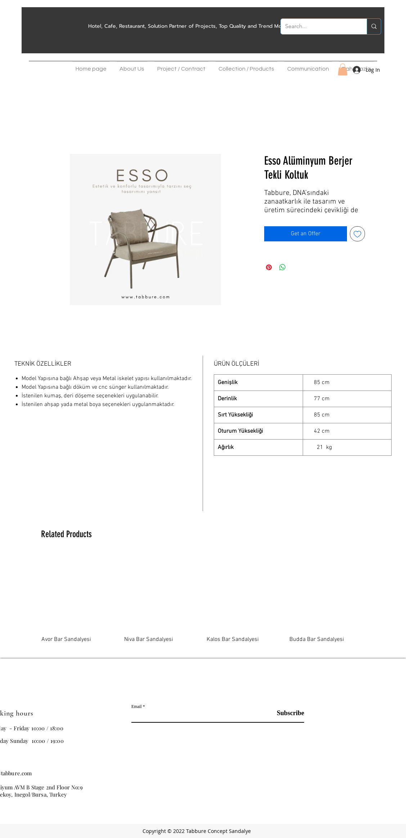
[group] (203, 603)
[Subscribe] (286, 713)
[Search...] (318, 26)
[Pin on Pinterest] (269, 267)
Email (136, 706)
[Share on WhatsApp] (282, 267)
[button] (132, 67)
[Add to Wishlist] (357, 233)
